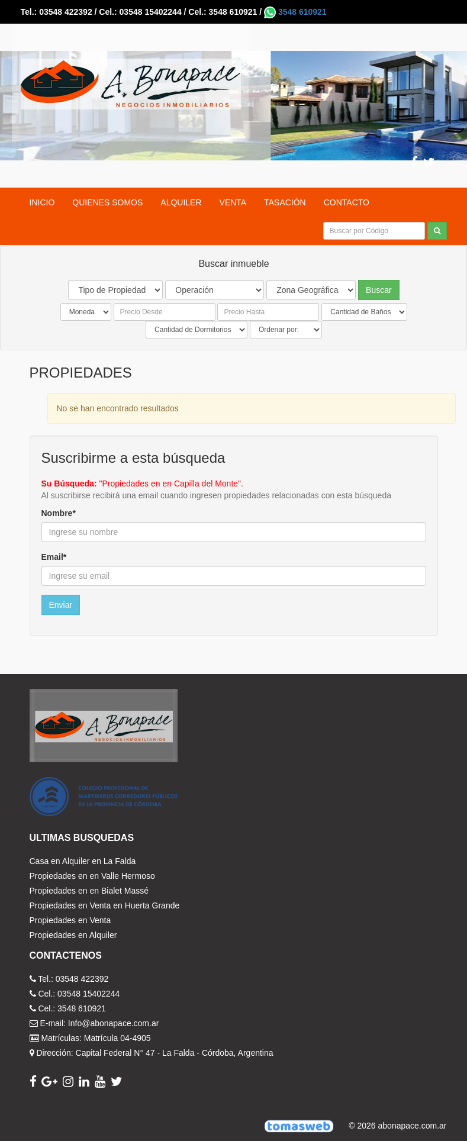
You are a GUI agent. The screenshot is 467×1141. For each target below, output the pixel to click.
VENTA (233, 202)
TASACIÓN (285, 202)
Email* (54, 557)
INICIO (42, 202)
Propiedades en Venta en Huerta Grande (105, 905)
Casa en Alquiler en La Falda (83, 861)
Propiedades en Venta (70, 920)
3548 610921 (295, 12)
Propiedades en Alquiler (73, 935)
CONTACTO (346, 202)
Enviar (61, 605)
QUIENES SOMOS (107, 202)
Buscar (379, 290)
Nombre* (58, 513)
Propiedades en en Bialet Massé (89, 890)
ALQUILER (180, 202)
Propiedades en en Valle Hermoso (92, 876)
